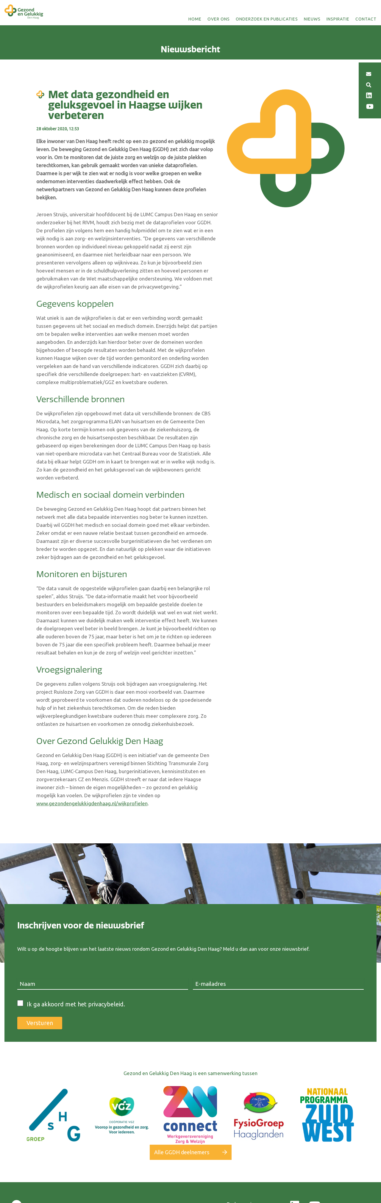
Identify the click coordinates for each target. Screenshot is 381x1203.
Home (195, 19)
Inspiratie (338, 19)
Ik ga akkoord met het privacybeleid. (76, 1004)
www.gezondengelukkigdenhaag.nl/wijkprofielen (92, 803)
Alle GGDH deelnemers (181, 1152)
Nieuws (312, 19)
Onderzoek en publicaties (267, 19)
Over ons (218, 19)
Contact (366, 19)
